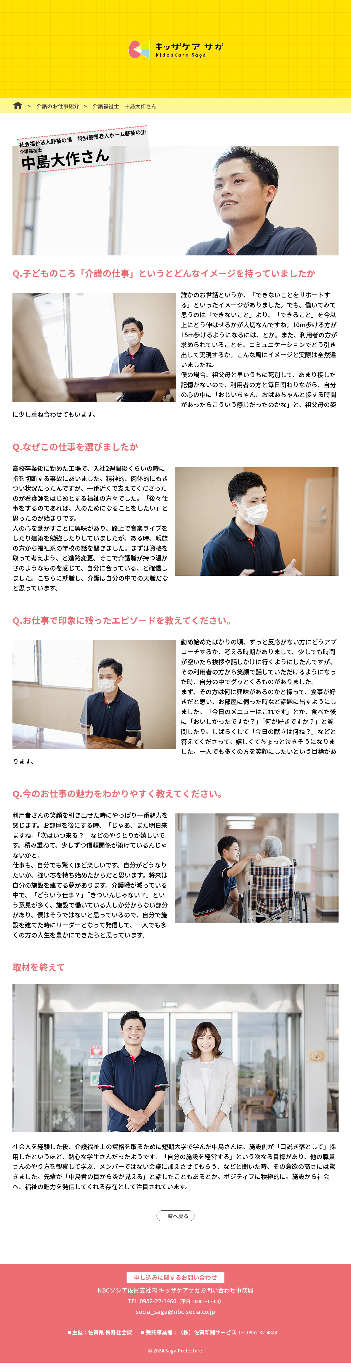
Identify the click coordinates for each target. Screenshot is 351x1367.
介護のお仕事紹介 (57, 106)
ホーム (17, 105)
